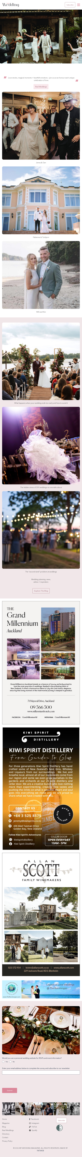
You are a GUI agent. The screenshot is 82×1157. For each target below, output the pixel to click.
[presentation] (18, 1081)
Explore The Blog (41, 591)
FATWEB (40, 1151)
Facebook (35, 1119)
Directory (5, 1134)
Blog (4, 1127)
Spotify (34, 1130)
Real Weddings (41, 87)
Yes (7, 1062)
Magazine (6, 1123)
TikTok (34, 1127)
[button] (4, 41)
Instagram (35, 1123)
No (14, 1062)
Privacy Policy (7, 1141)
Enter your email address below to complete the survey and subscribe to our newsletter (36, 1068)
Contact (5, 1137)
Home (4, 1119)
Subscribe (70, 5)
